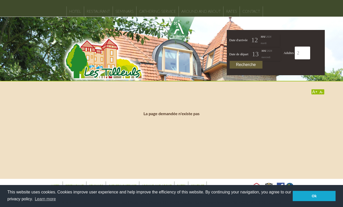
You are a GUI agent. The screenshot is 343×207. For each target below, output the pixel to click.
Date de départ (239, 54)
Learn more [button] (45, 199)
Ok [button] (314, 196)
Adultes (289, 53)
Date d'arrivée (238, 40)
